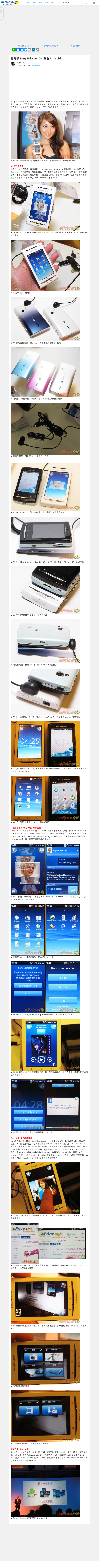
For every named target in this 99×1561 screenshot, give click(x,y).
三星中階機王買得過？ (50, 46)
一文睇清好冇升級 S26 (24, 46)
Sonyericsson (37, 65)
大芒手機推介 (76, 46)
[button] (86, 3)
